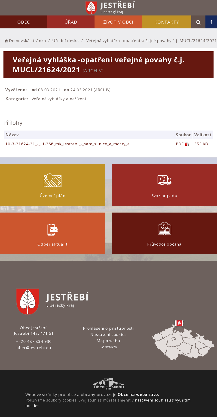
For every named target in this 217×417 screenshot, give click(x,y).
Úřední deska (65, 40)
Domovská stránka (24, 40)
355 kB (201, 143)
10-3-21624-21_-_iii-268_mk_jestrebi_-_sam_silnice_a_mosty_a (67, 143)
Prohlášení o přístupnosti (108, 328)
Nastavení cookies (108, 334)
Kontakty (166, 22)
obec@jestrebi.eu (33, 347)
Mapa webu (108, 340)
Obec (23, 22)
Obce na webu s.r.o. (138, 394)
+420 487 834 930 (34, 341)
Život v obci (118, 22)
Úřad (70, 22)
